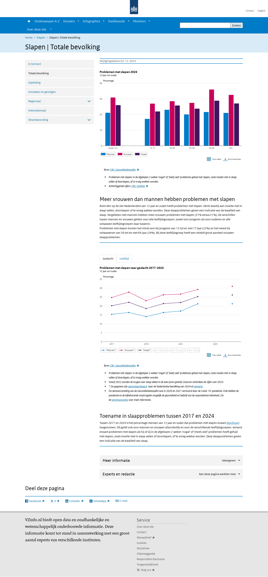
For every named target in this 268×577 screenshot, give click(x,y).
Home (29, 21)
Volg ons (156, 570)
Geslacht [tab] (110, 258)
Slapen (41, 37)
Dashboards (116, 21)
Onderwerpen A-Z (47, 21)
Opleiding (34, 82)
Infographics (91, 21)
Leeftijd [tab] (124, 258)
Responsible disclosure (151, 559)
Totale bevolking (48, 73)
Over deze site (145, 526)
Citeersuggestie (146, 553)
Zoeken (236, 25)
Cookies (141, 543)
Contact (250, 10)
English (261, 10)
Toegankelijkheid (147, 564)
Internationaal (37, 110)
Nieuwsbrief (154, 537)
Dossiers (69, 21)
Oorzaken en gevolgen (42, 92)
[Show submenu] (78, 21)
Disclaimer (143, 548)
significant (232, 423)
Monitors (139, 21)
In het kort (34, 64)
